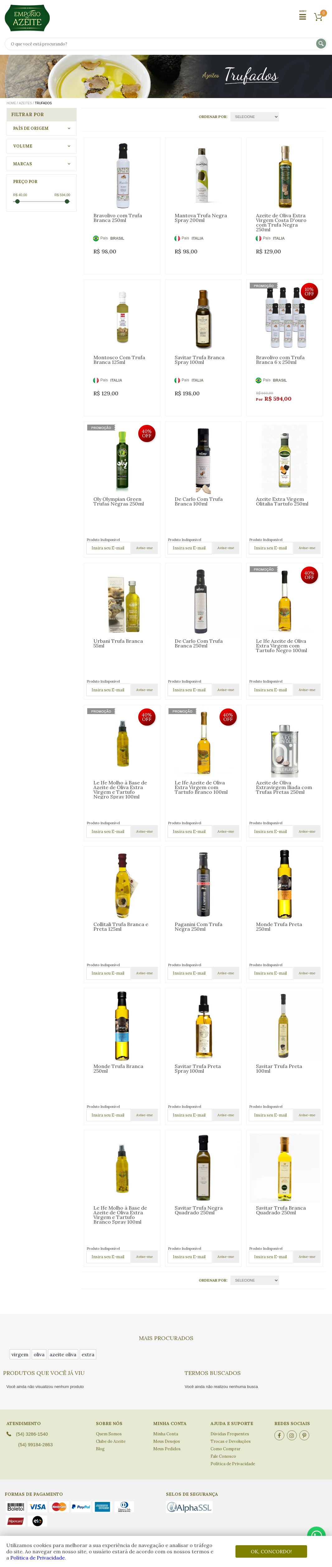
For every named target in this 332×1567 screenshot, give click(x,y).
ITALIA (197, 238)
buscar (321, 44)
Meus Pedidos (167, 1449)
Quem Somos (109, 1434)
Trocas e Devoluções (231, 1441)
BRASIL (117, 238)
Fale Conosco (223, 1456)
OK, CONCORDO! (271, 1551)
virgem (20, 1354)
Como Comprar (225, 1449)
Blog (100, 1449)
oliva (39, 1354)
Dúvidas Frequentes (230, 1434)
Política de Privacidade (37, 1558)
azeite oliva (63, 1354)
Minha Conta (165, 1434)
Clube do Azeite (111, 1441)
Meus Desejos (166, 1441)
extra (88, 1354)
